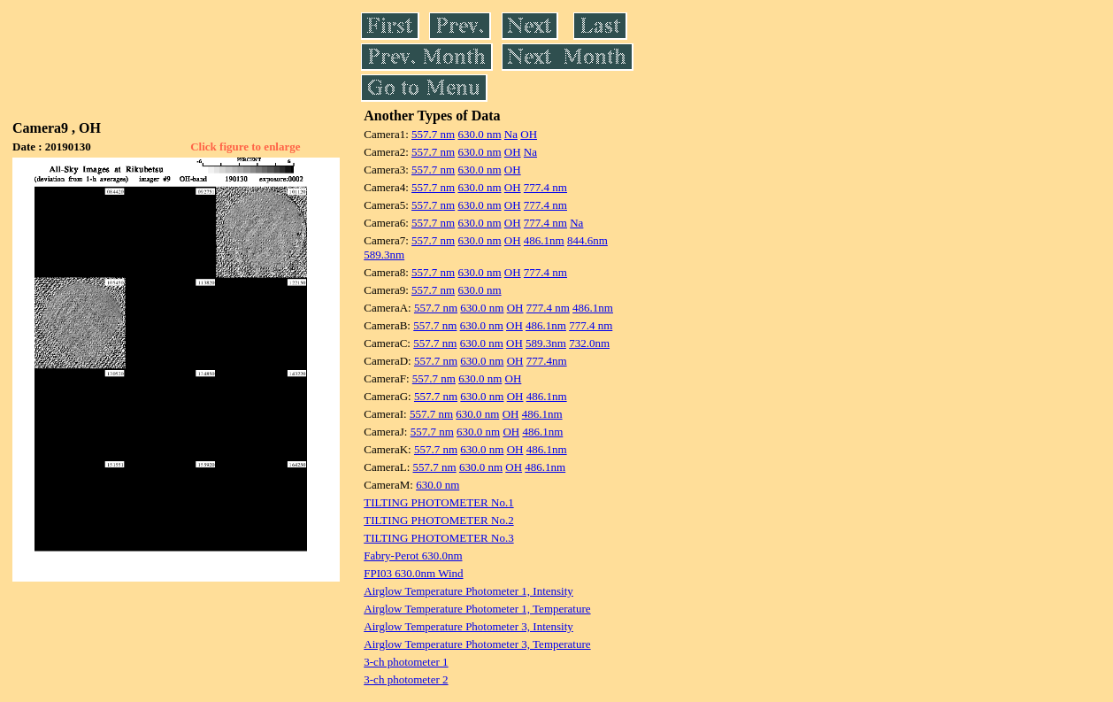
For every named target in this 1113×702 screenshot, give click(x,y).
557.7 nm (433, 134)
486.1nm (544, 240)
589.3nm (384, 254)
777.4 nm (545, 187)
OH (528, 134)
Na (511, 134)
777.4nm (546, 360)
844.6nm (587, 240)
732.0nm (589, 343)
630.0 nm (479, 134)
